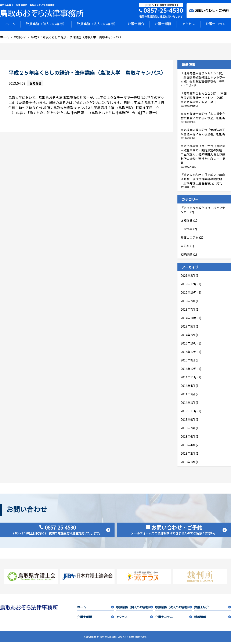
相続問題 (186, 254)
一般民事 (186, 228)
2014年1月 (188, 402)
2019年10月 (189, 292)
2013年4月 (188, 444)
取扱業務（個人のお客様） (46, 23)
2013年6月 (188, 436)
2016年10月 (189, 343)
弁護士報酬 (163, 23)
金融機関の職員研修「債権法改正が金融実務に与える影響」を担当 (203, 131)
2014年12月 (189, 368)
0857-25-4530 (61, 529)
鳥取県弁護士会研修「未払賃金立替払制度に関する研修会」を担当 (203, 115)
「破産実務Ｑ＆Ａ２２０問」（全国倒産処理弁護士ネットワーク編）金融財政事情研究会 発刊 (204, 97)
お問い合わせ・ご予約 (209, 10)
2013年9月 (188, 419)
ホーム (10, 23)
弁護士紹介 (135, 23)
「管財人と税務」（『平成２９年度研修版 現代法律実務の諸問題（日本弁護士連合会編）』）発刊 (203, 178)
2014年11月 (189, 377)
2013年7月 (188, 427)
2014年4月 (188, 385)
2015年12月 (189, 351)
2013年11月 (189, 410)
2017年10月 (189, 317)
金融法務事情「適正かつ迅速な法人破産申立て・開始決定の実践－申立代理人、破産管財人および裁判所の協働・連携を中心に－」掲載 (203, 154)
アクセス (188, 23)
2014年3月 (188, 394)
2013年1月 (188, 461)
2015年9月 (188, 360)
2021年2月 (188, 275)
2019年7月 (188, 300)
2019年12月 (189, 283)
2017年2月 (188, 334)
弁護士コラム (215, 23)
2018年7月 (188, 309)
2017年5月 (188, 326)
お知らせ (35, 83)
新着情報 (212, 616)
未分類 (185, 245)
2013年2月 (188, 453)
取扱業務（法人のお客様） (97, 23)
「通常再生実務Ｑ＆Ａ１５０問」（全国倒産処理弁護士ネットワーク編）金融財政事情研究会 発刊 (203, 77)
